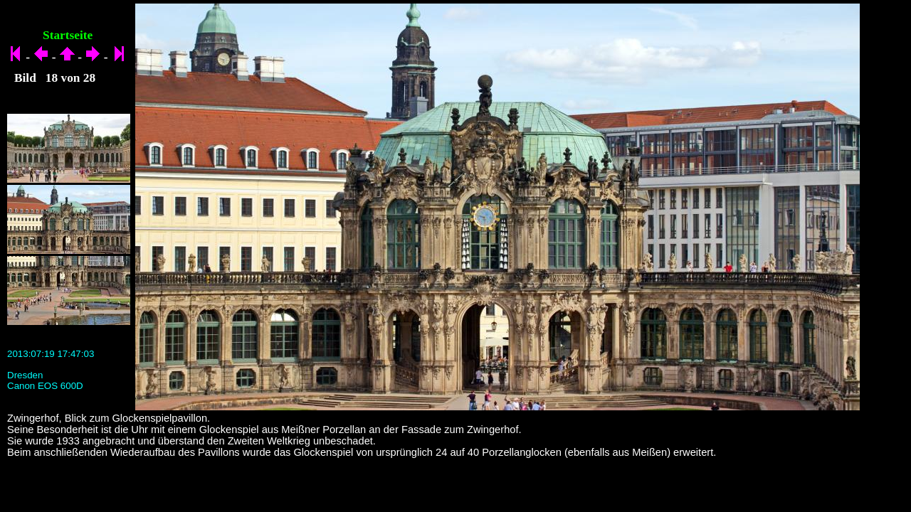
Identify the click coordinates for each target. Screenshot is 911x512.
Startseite (68, 35)
